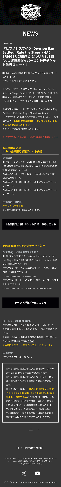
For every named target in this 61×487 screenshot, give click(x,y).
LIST (31, 429)
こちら (30, 341)
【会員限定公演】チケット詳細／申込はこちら (30, 224)
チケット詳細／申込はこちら (30, 302)
